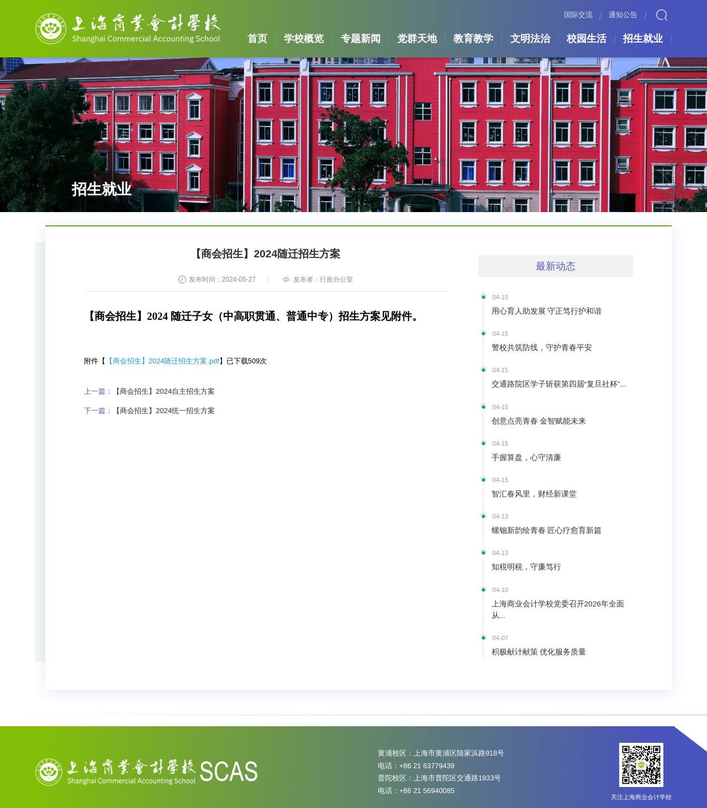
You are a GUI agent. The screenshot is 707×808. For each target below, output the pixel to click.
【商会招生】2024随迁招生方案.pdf (162, 361)
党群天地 (417, 37)
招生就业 (643, 37)
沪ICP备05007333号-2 (311, 798)
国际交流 (578, 15)
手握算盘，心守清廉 (521, 451)
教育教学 (473, 37)
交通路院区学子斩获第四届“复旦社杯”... (550, 381)
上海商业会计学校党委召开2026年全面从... (555, 592)
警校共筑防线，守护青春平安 (535, 346)
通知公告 (623, 15)
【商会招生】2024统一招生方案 (149, 409)
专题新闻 (360, 37)
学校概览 (303, 37)
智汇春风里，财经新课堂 (528, 486)
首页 (256, 37)
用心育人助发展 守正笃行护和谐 (539, 310)
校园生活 (586, 37)
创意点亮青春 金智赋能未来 (532, 416)
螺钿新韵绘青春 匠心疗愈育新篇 (539, 522)
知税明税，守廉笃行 (521, 557)
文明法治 (530, 37)
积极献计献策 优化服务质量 (532, 627)
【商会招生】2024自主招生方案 (149, 391)
